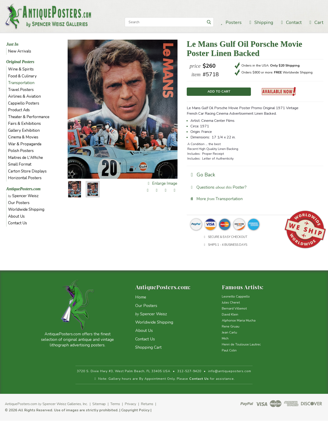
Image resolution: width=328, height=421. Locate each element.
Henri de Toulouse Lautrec (241, 345)
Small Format (19, 164)
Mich (225, 339)
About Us (16, 216)
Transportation (21, 82)
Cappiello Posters (23, 103)
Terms (115, 404)
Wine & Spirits (21, 69)
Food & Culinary (22, 76)
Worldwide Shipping (26, 209)
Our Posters (19, 202)
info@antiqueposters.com (229, 371)
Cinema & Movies (23, 137)
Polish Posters (21, 150)
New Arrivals (19, 51)
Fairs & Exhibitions (24, 123)
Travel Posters (21, 89)
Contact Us (17, 223)
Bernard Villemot (234, 309)
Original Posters (20, 61)
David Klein (230, 315)
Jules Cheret (231, 303)
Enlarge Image (161, 183)
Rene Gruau (230, 327)
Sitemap (99, 404)
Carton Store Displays (27, 171)
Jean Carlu (229, 333)
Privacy (130, 404)
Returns (147, 404)
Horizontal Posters (25, 178)
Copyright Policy (135, 410)
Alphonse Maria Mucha (239, 321)
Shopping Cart (148, 348)
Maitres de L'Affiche (25, 157)
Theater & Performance (28, 117)
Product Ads (19, 110)
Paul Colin (229, 351)
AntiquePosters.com (23, 189)
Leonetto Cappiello (236, 297)
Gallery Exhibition (24, 130)
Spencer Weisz (23, 196)
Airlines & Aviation (24, 96)
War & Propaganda (24, 144)
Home (140, 297)
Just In (12, 44)
